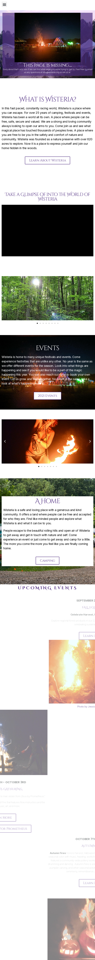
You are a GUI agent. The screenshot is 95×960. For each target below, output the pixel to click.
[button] (4, 4)
